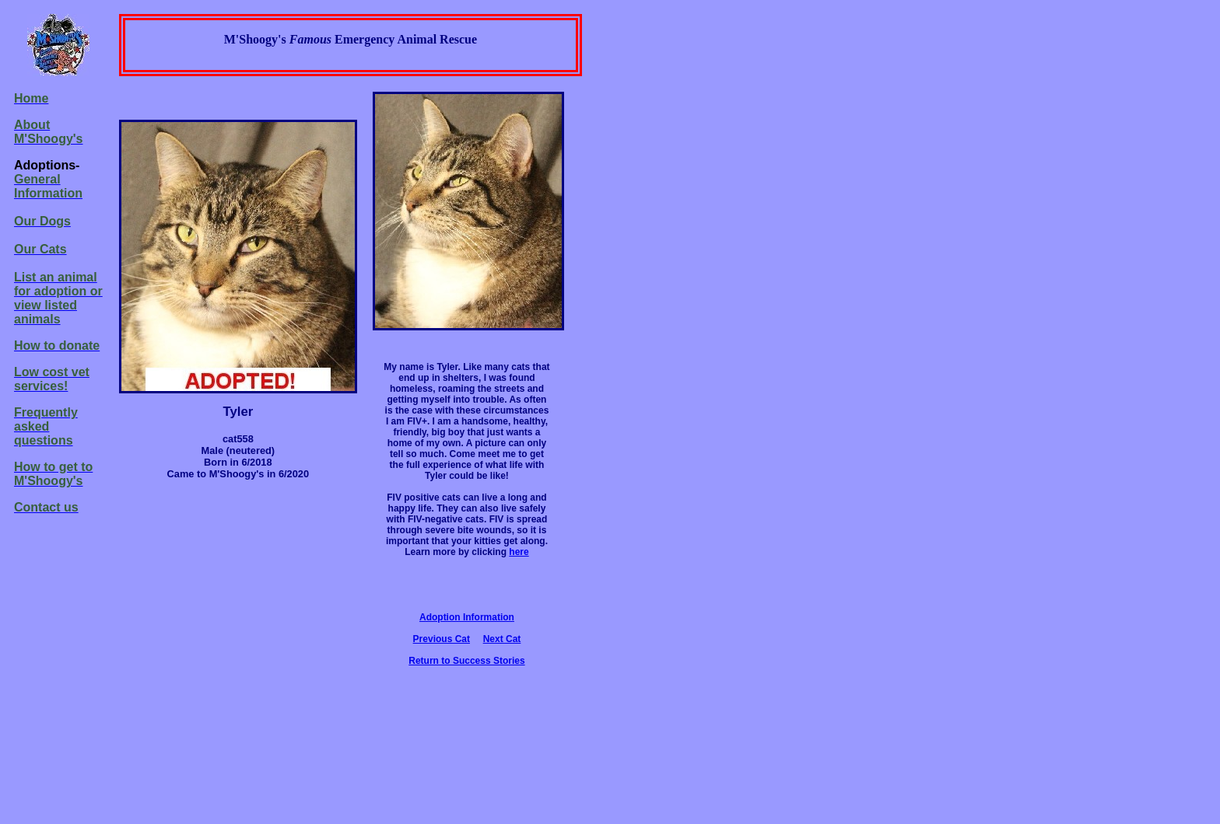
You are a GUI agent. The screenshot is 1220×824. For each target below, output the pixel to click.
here (518, 551)
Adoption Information (466, 617)
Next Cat (502, 639)
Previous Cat (441, 639)
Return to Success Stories (466, 660)
